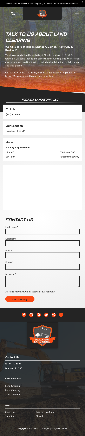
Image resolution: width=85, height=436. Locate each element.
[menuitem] (42, 385)
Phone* (9, 262)
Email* (8, 250)
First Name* (11, 226)
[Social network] (46, 315)
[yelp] (39, 315)
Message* (10, 273)
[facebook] (24, 315)
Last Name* (11, 238)
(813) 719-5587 (14, 114)
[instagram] (31, 315)
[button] (77, 13)
